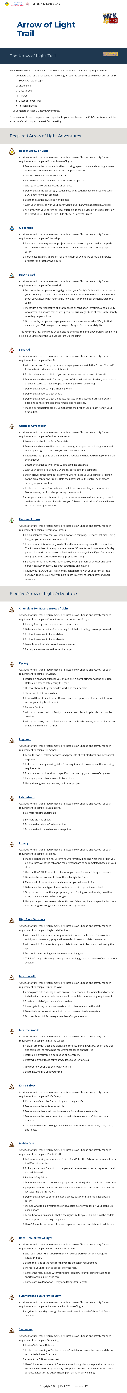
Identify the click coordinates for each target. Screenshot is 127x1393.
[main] (54, 25)
